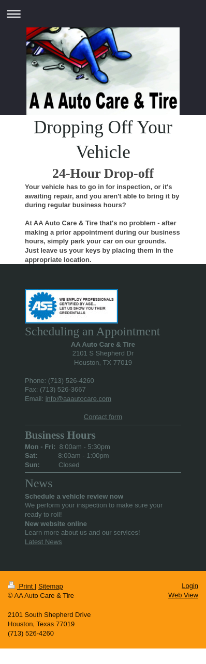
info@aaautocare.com (78, 399)
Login (190, 586)
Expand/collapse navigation (103, 14)
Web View (183, 595)
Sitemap (50, 586)
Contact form (103, 417)
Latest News (43, 542)
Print (21, 586)
